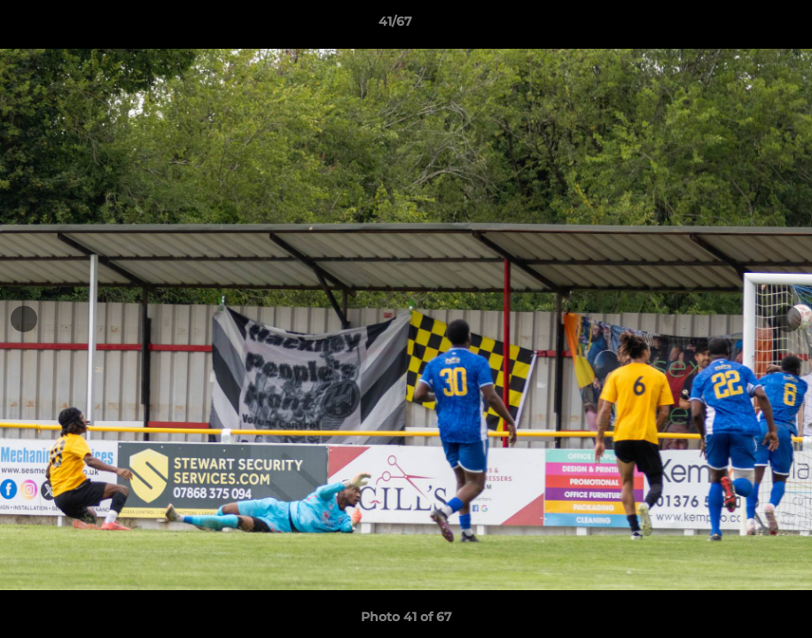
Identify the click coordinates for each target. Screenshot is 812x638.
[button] (737, 26)
